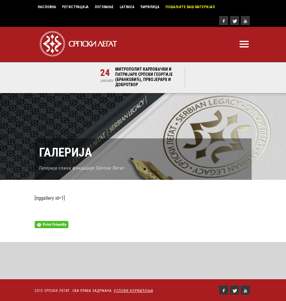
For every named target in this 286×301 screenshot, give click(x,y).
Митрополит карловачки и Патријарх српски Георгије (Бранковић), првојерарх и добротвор (144, 77)
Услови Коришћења (133, 291)
